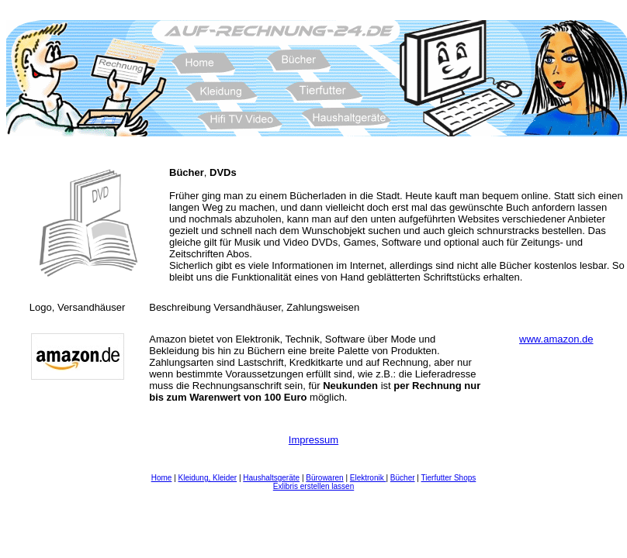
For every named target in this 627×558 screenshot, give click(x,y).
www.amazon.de (556, 339)
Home (161, 478)
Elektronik (368, 478)
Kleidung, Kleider (207, 478)
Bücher (402, 478)
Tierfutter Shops (448, 478)
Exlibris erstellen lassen (314, 486)
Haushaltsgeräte (271, 478)
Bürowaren (324, 478)
